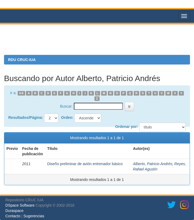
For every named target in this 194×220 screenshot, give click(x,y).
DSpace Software (20, 205)
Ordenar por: (126, 126)
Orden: (67, 117)
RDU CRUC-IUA (22, 60)
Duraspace (14, 210)
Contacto (12, 216)
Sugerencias (33, 216)
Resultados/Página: (25, 117)
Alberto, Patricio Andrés (152, 164)
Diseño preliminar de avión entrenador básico (85, 164)
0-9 (21, 93)
